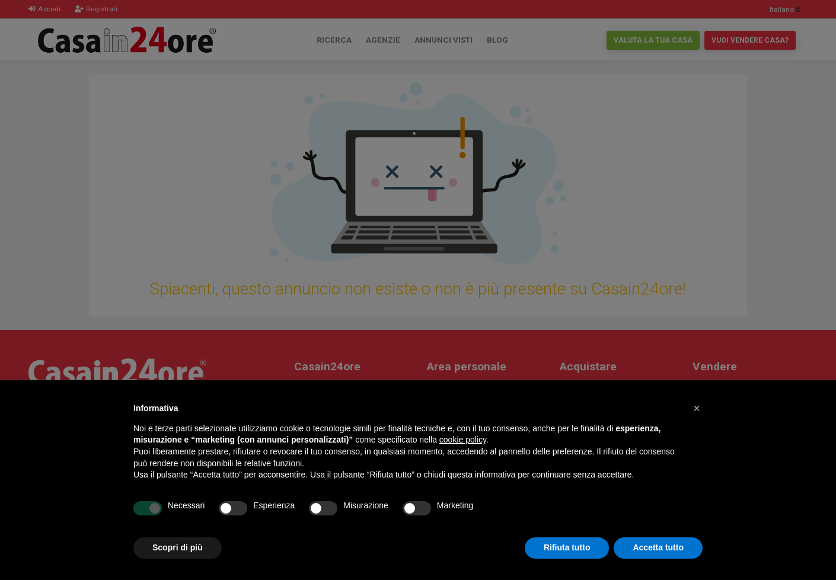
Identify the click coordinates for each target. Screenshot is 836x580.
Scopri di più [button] (177, 547)
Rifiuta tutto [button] (567, 547)
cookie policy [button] (462, 439)
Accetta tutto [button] (658, 547)
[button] (696, 408)
